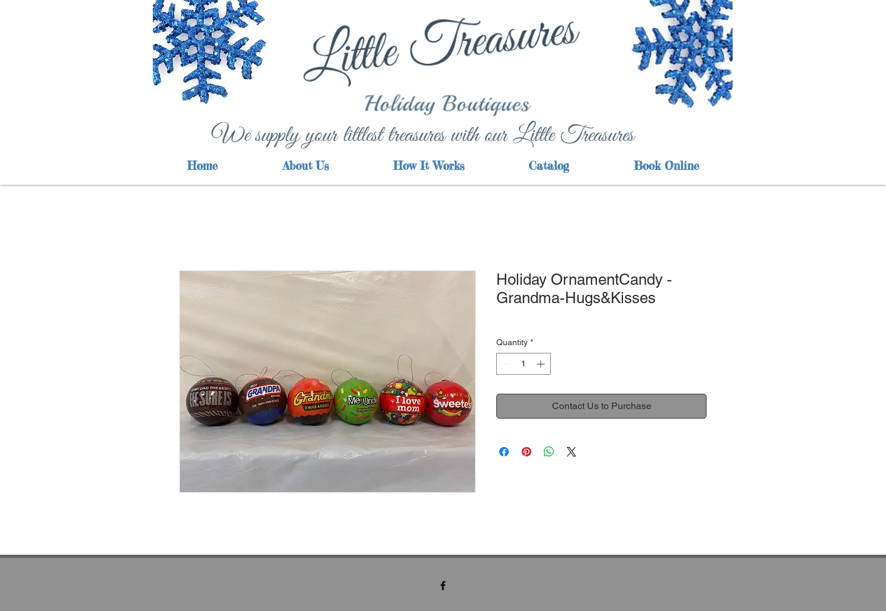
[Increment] (541, 363)
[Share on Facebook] (504, 452)
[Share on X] (571, 452)
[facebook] (443, 585)
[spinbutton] (523, 363)
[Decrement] (505, 363)
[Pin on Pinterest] (526, 452)
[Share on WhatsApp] (549, 452)
